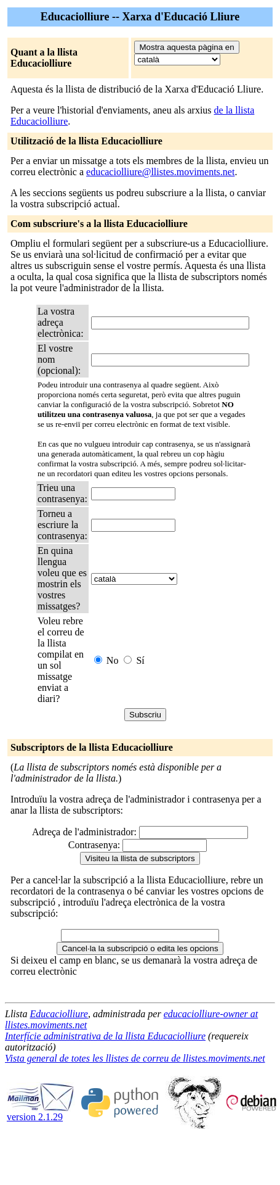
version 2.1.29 (40, 1112)
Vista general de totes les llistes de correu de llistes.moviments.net (135, 1058)
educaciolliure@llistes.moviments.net (160, 172)
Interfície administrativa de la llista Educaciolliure (105, 1036)
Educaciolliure (59, 1014)
